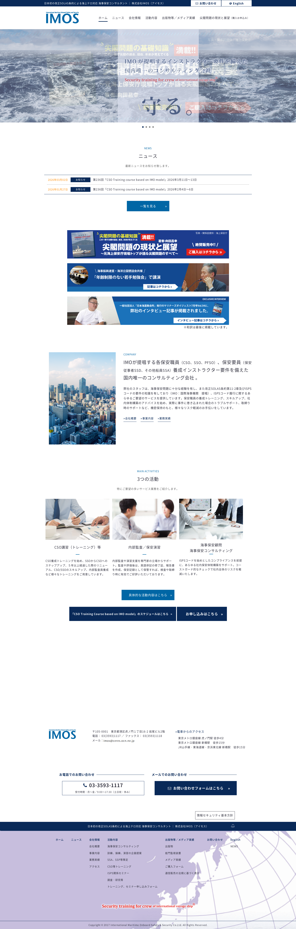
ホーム (103, 18)
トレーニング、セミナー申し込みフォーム (132, 886)
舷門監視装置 (173, 853)
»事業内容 (147, 418)
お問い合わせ (215, 839)
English (235, 839)
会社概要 (94, 846)
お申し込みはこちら (202, 613)
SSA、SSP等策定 (117, 859)
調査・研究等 (115, 880)
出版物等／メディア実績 (178, 18)
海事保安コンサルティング (123, 846)
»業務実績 (164, 418)
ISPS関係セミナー (118, 873)
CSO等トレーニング (119, 866)
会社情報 (135, 18)
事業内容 (94, 853)
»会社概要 (129, 418)
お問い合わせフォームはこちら (196, 788)
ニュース (118, 18)
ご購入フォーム (174, 866)
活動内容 (151, 18)
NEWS (234, 846)
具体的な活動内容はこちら (148, 595)
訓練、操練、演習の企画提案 (124, 853)
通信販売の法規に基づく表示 (182, 873)
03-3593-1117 (106, 785)
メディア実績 (173, 859)
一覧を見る (148, 206)
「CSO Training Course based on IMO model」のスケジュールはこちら (120, 614)
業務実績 (94, 859)
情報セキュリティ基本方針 (215, 815)
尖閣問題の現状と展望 (225, 18)
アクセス (94, 866)
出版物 (169, 846)
